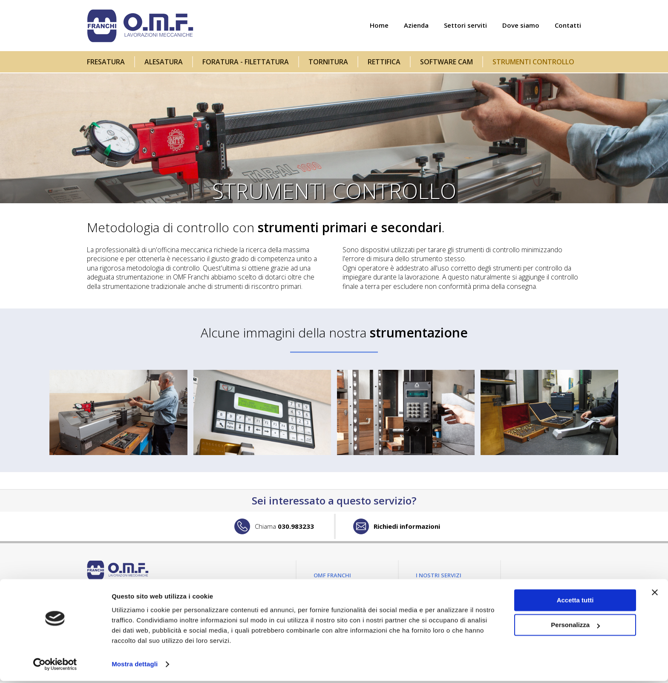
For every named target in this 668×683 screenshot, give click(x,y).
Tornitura (328, 61)
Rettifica (384, 61)
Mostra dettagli (135, 666)
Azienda (416, 25)
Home (379, 25)
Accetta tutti (575, 602)
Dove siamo (520, 25)
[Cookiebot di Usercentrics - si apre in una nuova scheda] (55, 666)
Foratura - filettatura (245, 61)
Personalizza (575, 627)
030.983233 (284, 527)
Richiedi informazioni (407, 527)
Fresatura (106, 61)
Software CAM (446, 61)
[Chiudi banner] (655, 594)
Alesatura (163, 61)
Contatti (568, 25)
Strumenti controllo (533, 61)
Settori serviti (465, 25)
